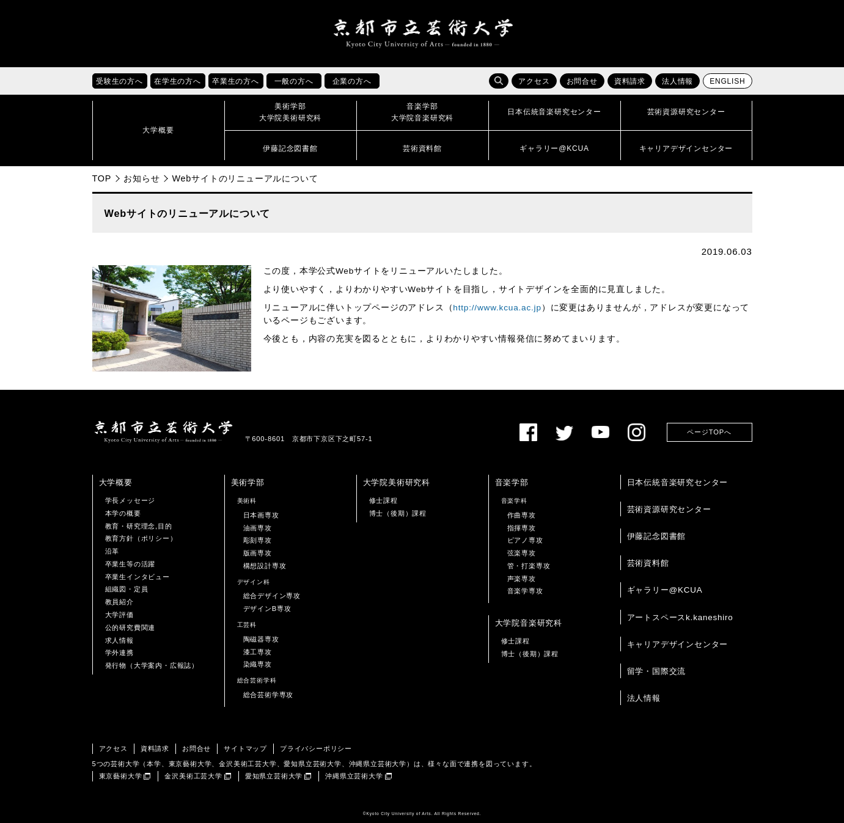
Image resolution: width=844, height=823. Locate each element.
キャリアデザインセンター (677, 644)
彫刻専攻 (257, 540)
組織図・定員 (127, 589)
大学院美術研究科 (396, 482)
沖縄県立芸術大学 (354, 776)
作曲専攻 (521, 515)
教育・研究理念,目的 (138, 526)
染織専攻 (257, 664)
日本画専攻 (261, 515)
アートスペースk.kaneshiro (680, 617)
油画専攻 (257, 528)
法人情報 (677, 81)
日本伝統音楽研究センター (677, 482)
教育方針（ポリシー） (141, 538)
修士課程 (383, 500)
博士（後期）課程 (398, 513)
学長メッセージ (130, 500)
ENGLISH (727, 81)
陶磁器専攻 (261, 639)
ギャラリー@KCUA (665, 589)
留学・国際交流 (656, 671)
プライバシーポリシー (316, 748)
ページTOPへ (709, 432)
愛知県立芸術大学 (274, 776)
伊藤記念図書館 (656, 536)
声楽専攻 (521, 578)
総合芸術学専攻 (268, 694)
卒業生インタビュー (137, 576)
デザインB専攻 (267, 608)
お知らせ (141, 178)
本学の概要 (123, 513)
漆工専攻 (257, 652)
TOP (102, 178)
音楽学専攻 (525, 591)
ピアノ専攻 (525, 540)
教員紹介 (119, 601)
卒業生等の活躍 (130, 564)
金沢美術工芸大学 (193, 776)
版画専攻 (257, 553)
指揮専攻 (521, 528)
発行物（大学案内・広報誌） (152, 665)
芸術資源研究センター (669, 509)
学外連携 (119, 652)
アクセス (533, 81)
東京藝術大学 (120, 776)
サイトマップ (245, 748)
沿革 (112, 551)
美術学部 (248, 482)
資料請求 (629, 81)
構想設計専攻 (265, 565)
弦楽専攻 (521, 553)
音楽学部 (512, 482)
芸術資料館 (648, 563)
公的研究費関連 (130, 627)
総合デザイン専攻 (272, 596)
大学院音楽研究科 (528, 622)
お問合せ (582, 81)
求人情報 (119, 640)
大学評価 (119, 614)
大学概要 (116, 482)
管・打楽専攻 (529, 565)
